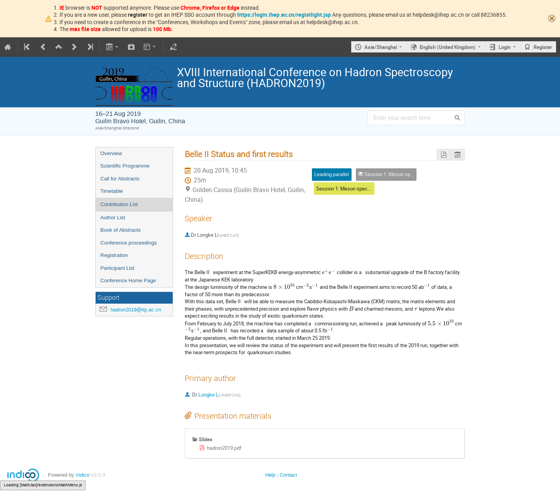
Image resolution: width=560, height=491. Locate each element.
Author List (112, 217)
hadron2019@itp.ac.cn (135, 309)
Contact (288, 475)
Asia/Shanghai (380, 47)
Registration (114, 255)
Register (543, 47)
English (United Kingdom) (448, 47)
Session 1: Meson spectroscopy (351, 188)
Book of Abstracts (120, 230)
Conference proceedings (128, 243)
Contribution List (119, 204)
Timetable (111, 191)
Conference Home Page (128, 280)
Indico (82, 475)
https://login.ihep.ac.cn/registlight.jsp (284, 14)
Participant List (117, 268)
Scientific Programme (125, 166)
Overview (111, 153)
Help (270, 475)
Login (505, 47)
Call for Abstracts (120, 179)
